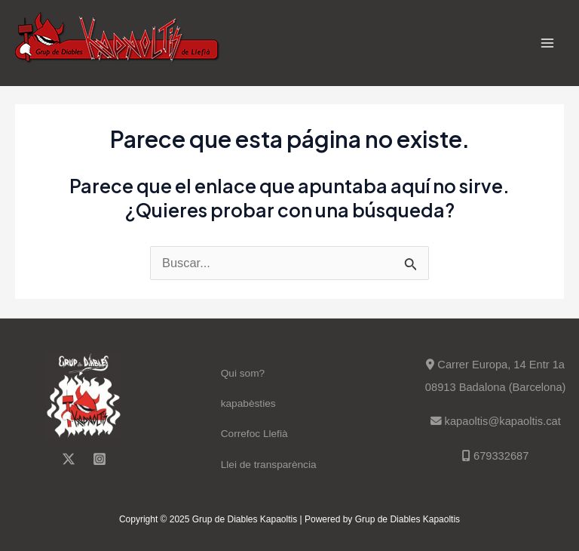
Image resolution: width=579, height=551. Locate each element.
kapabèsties (248, 403)
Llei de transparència (269, 464)
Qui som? (243, 373)
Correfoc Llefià (254, 433)
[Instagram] (99, 459)
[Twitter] (68, 459)
